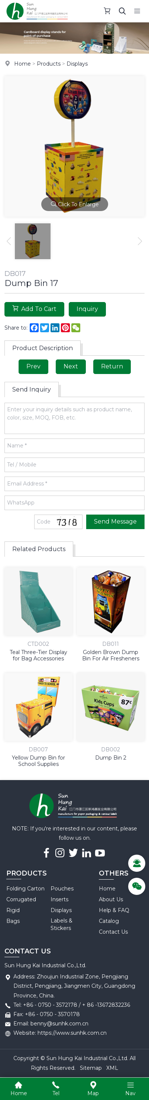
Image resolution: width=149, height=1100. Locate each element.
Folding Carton (25, 888)
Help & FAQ (114, 910)
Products (49, 63)
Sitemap (91, 1068)
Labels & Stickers (61, 924)
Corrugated (21, 899)
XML (112, 1068)
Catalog (109, 921)
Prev (33, 366)
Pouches (62, 888)
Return (112, 366)
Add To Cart (34, 308)
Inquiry (87, 308)
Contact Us (113, 931)
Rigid (13, 910)
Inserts (59, 899)
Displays (77, 63)
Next (71, 366)
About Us (111, 899)
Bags (13, 921)
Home (22, 63)
